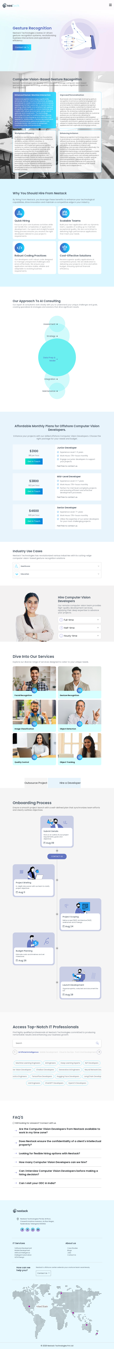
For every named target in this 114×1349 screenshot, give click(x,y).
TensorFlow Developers (42, 1076)
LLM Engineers (34, 1083)
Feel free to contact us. (67, 466)
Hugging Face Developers (68, 1076)
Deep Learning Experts (70, 1063)
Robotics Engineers (18, 1076)
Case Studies (72, 1248)
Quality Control (22, 762)
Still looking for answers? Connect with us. (35, 1123)
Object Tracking (67, 762)
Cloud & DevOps (66, 1052)
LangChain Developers (94, 1076)
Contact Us (22, 47)
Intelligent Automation (23, 1255)
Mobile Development (49, 1052)
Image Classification (24, 729)
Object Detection (68, 729)
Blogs (69, 1250)
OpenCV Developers (77, 1083)
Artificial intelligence (28, 1052)
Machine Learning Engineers (28, 1063)
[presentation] (15, 1052)
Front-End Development (85, 1052)
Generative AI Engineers (69, 1069)
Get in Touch (34, 461)
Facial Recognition (23, 695)
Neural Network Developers (96, 1069)
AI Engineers (50, 1063)
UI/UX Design (19, 1257)
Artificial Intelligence (22, 1253)
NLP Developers (91, 1063)
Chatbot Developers (45, 1069)
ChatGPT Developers (54, 1083)
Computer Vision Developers (18, 1069)
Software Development (23, 1248)
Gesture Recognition (69, 695)
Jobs (69, 1253)
